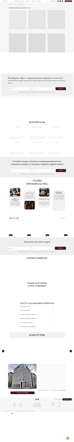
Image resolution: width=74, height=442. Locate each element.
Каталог (22, 1)
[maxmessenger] (62, 1)
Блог (53, 433)
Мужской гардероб (37, 430)
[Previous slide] (3, 378)
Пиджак (14, 431)
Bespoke (59, 433)
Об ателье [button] (28, 1)
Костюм (14, 430)
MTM (59, 431)
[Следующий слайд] (64, 218)
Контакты (39, 1)
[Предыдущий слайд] (62, 218)
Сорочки (21, 433)
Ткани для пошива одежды (37, 431)
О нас (59, 430)
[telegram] (60, 1)
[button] (68, 1)
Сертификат (34, 1)
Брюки (21, 431)
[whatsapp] (58, 1)
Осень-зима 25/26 (17, 1)
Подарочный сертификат (37, 433)
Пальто (21, 430)
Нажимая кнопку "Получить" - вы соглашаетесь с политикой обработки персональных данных (37, 174)
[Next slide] (71, 378)
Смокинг (14, 433)
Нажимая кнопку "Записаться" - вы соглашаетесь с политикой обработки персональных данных (37, 92)
